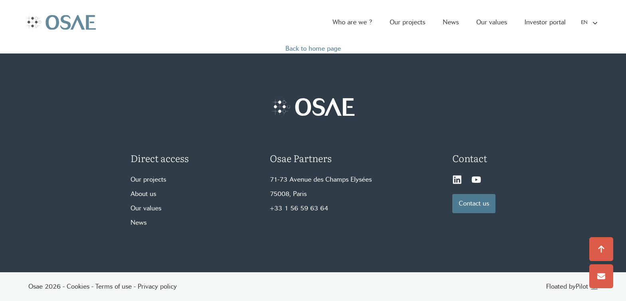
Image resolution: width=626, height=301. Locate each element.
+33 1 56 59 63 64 (299, 208)
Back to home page (313, 48)
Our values (146, 208)
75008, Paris (288, 194)
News (139, 222)
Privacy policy (157, 286)
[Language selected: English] (588, 22)
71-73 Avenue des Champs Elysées (321, 179)
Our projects (148, 179)
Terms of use (113, 286)
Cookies (78, 286)
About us (143, 194)
